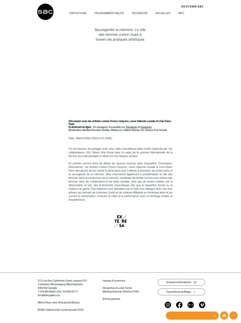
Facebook (131, 127)
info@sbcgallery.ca (49, 295)
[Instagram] (168, 305)
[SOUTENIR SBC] (192, 6)
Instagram (146, 127)
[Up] (233, 315)
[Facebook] (179, 305)
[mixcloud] (191, 305)
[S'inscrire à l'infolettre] (181, 282)
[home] (224, 315)
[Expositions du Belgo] (181, 291)
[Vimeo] (202, 305)
